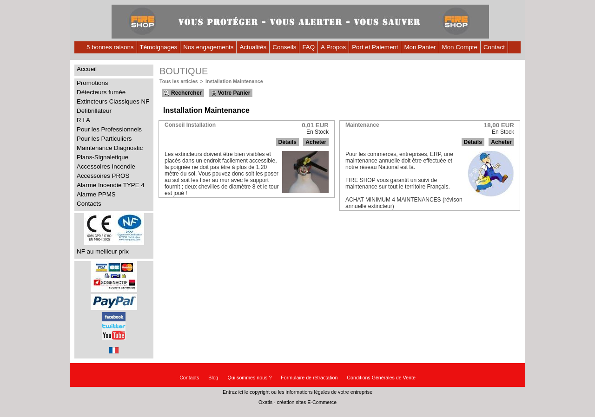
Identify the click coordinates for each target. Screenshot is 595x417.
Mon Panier (420, 47)
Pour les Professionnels (109, 129)
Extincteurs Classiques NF (113, 101)
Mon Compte (459, 47)
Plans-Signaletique (102, 157)
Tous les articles (178, 81)
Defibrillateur (94, 110)
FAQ (308, 47)
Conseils (284, 47)
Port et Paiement (375, 47)
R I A (83, 120)
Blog (213, 377)
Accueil (87, 68)
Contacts (89, 203)
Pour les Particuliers (104, 138)
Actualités (252, 47)
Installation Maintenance (234, 81)
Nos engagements (208, 47)
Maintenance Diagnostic (110, 147)
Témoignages (159, 47)
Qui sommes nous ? (250, 377)
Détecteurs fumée (101, 92)
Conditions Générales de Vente (381, 377)
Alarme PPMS (96, 194)
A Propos (333, 47)
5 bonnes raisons (110, 47)
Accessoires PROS (103, 175)
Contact (494, 47)
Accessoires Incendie (106, 166)
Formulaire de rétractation (309, 377)
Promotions (92, 82)
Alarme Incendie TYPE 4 (111, 185)
